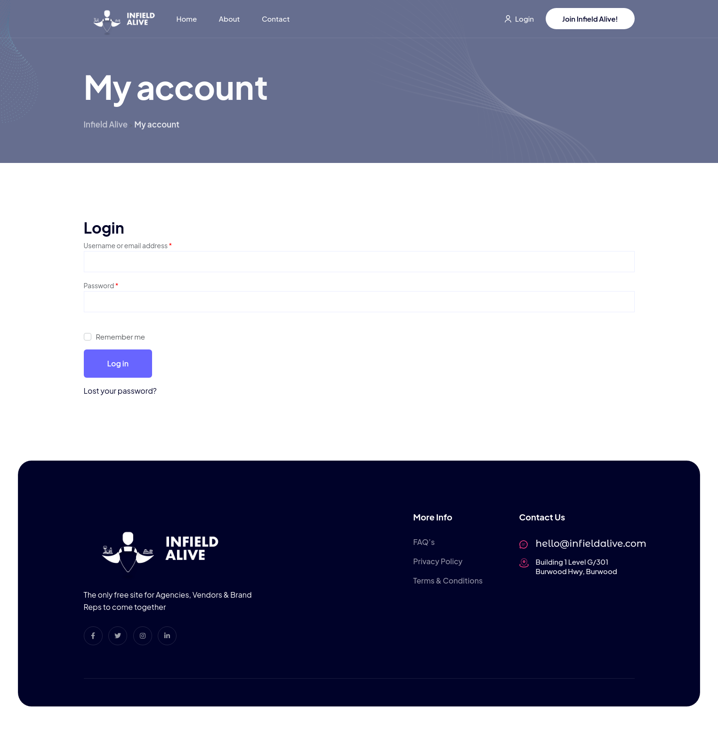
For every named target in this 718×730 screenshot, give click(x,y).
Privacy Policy (438, 561)
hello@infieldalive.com (591, 543)
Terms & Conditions (448, 580)
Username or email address (128, 245)
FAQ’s (424, 542)
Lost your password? (120, 391)
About (229, 18)
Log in (118, 363)
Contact (276, 18)
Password (101, 285)
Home (187, 18)
